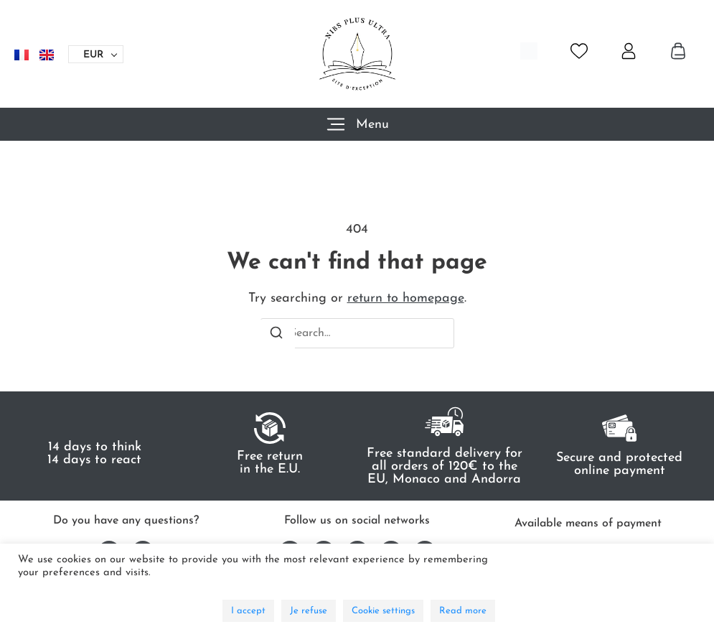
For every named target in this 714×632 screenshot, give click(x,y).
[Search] (276, 335)
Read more (463, 610)
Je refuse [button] (308, 610)
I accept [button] (248, 610)
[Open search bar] (528, 51)
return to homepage (405, 298)
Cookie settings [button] (383, 610)
